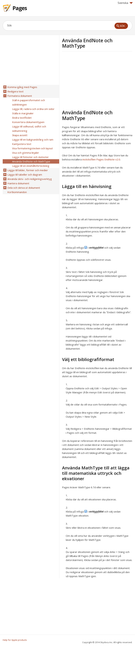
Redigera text (15, 91)
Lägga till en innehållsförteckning (30, 165)
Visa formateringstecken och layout (32, 148)
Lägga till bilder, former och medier (27, 170)
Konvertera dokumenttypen (28, 122)
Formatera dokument (19, 95)
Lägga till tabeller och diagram (24, 174)
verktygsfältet (96, 247)
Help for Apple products (15, 639)
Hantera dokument (18, 183)
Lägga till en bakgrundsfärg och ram (32, 139)
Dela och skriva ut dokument (23, 187)
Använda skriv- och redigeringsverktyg (29, 179)
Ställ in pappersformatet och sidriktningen (28, 102)
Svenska (125, 3)
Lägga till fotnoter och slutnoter (30, 157)
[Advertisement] (90, 80)
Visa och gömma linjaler (25, 152)
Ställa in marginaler (23, 113)
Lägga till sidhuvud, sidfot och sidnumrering (29, 128)
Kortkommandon (17, 192)
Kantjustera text (21, 144)
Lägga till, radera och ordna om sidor (33, 109)
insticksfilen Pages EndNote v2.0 (101, 159)
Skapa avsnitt (19, 135)
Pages (19, 8)
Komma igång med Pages (22, 87)
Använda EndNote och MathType (31, 161)
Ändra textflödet (22, 117)
